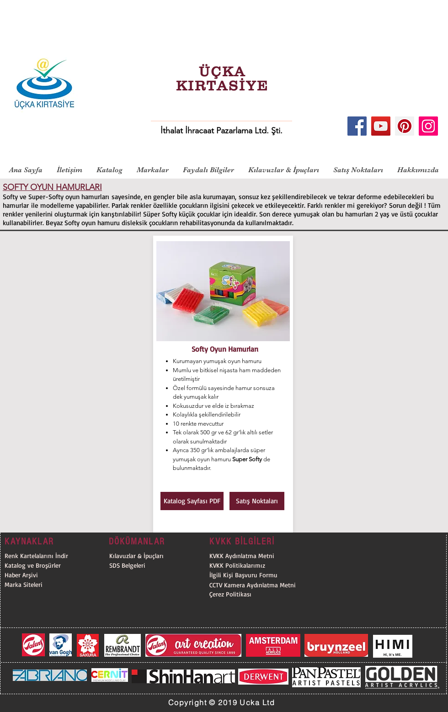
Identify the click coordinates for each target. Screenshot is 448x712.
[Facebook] (357, 126)
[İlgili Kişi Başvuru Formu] (256, 575)
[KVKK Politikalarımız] (256, 565)
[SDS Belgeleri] (156, 565)
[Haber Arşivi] (39, 575)
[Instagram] (428, 126)
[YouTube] (380, 126)
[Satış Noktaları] (256, 501)
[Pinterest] (404, 126)
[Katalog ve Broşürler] (39, 565)
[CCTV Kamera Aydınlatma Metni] (256, 585)
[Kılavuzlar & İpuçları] (156, 556)
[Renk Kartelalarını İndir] (39, 556)
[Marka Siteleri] (39, 585)
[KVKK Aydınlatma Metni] (241, 556)
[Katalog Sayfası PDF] (192, 501)
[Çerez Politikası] (256, 594)
